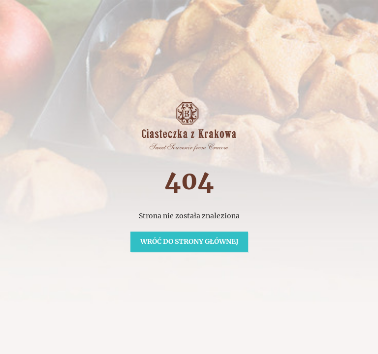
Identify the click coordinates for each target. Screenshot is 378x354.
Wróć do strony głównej (189, 241)
